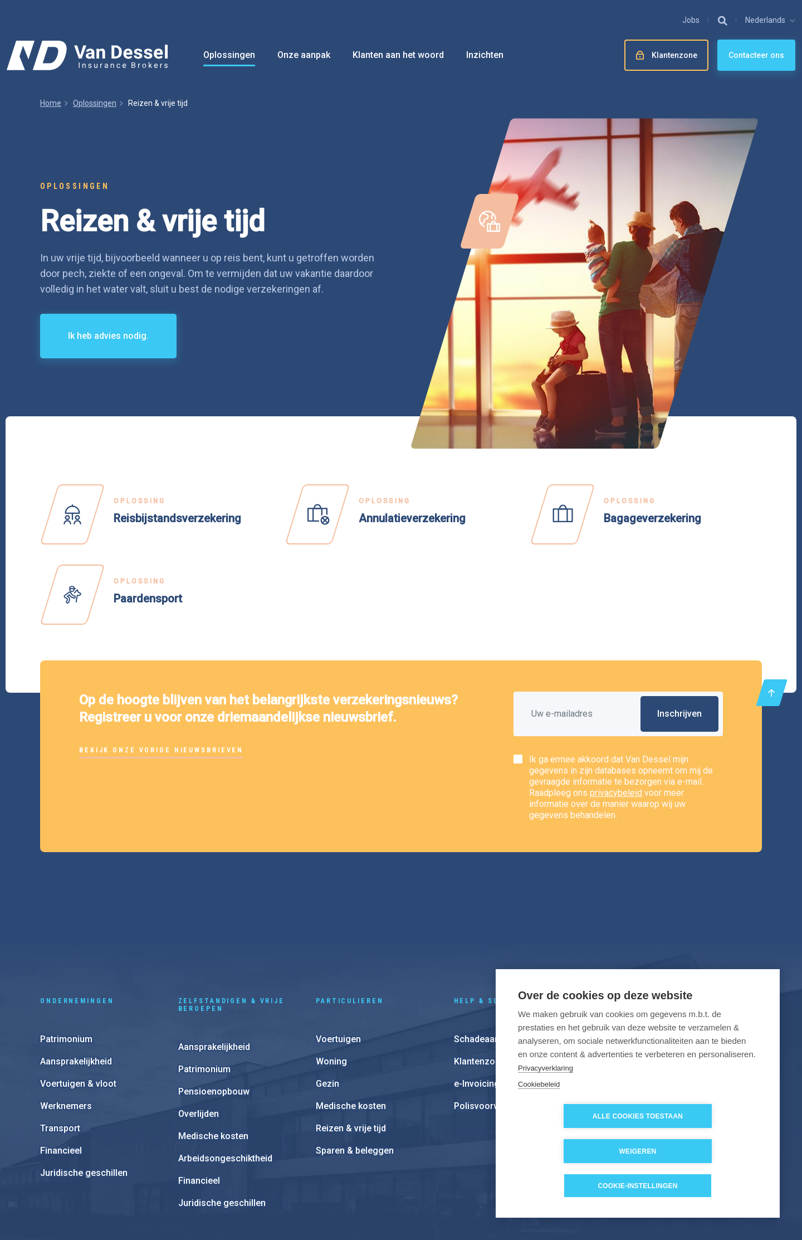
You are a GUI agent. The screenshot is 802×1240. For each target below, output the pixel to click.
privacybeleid (616, 792)
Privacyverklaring (545, 1102)
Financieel (61, 1070)
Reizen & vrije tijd (351, 1048)
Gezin (327, 1003)
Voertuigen (338, 959)
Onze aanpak (303, 55)
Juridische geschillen (84, 1092)
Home (50, 103)
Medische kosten (213, 1056)
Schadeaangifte (486, 959)
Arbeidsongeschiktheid (225, 1078)
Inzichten (484, 55)
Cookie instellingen (484, 1171)
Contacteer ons (756, 55)
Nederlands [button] (765, 20)
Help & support (490, 921)
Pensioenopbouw (214, 1011)
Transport (60, 1048)
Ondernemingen (77, 921)
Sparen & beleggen (355, 1070)
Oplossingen (229, 55)
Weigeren (702, 1151)
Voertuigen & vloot (78, 1003)
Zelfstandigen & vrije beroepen (231, 924)
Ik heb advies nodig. (108, 335)
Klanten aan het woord (398, 55)
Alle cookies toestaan (574, 1151)
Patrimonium (66, 959)
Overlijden (198, 1033)
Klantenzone (479, 981)
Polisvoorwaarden (491, 1025)
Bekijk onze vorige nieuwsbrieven (161, 750)
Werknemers (66, 1025)
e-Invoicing (477, 1003)
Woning (331, 981)
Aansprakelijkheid (76, 981)
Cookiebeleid (539, 1119)
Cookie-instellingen (637, 1186)
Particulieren (349, 921)
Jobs (691, 20)
